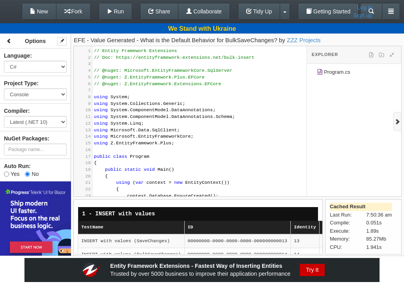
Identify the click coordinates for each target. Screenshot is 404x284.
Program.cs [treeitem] (333, 73)
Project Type (20, 83)
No (32, 174)
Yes (11, 174)
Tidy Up (259, 11)
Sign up (362, 15)
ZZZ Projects (304, 40)
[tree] (354, 73)
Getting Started (328, 11)
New (39, 11)
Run (115, 11)
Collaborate (204, 11)
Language (17, 55)
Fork (73, 11)
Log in (364, 7)
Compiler (16, 111)
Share (159, 11)
